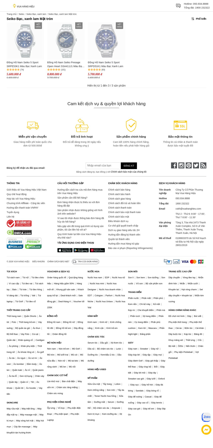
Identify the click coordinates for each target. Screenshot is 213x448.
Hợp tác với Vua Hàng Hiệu (21, 198)
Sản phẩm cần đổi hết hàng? (72, 197)
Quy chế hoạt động (16, 194)
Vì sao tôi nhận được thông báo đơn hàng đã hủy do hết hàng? (80, 220)
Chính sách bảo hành (119, 194)
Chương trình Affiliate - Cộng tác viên (26, 203)
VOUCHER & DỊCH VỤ (58, 271)
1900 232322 (202, 7)
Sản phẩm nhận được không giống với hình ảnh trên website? (80, 212)
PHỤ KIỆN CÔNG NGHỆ (59, 402)
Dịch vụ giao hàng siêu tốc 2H (123, 230)
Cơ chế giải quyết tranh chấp (123, 225)
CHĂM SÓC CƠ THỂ (57, 375)
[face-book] (174, 165)
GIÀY (130, 342)
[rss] (203, 165)
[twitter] (196, 165)
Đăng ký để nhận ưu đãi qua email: (26, 168)
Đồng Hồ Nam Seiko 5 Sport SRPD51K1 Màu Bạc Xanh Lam (105, 64)
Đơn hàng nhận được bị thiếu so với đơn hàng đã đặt (78, 204)
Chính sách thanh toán (120, 207)
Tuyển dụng (13, 212)
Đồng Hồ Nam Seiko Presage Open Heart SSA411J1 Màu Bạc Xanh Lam (65, 64)
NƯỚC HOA (93, 271)
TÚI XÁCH (12, 271)
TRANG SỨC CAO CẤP (180, 271)
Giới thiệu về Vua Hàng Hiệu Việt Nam (26, 189)
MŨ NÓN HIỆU (54, 342)
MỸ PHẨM (92, 378)
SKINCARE (12, 402)
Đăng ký (129, 165)
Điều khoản (38, 261)
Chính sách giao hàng (119, 198)
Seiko (21, 14)
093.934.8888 (200, 3)
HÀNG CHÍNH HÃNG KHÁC (182, 310)
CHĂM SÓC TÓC (96, 337)
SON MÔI (132, 271)
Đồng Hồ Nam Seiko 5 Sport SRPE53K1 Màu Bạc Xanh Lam (24, 64)
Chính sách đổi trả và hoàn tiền (124, 203)
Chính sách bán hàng (119, 189)
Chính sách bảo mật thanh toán (124, 212)
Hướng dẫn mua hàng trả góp (123, 243)
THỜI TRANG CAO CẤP (18, 310)
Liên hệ (10, 216)
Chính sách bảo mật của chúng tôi (128, 171)
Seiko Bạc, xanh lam (36, 14)
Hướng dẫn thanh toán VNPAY (22, 207)
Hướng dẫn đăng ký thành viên (124, 234)
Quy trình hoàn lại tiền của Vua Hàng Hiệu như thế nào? (79, 236)
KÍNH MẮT (93, 316)
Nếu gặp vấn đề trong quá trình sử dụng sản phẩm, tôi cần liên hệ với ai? (80, 228)
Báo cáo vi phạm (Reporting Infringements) (130, 248)
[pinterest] (189, 165)
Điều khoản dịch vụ (118, 221)
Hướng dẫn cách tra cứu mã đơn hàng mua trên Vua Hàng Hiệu (79, 191)
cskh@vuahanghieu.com (188, 208)
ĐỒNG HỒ (52, 316)
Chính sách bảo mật (118, 216)
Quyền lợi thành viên (119, 239)
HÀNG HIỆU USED (97, 369)
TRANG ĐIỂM (135, 292)
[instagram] (181, 165)
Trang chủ (11, 14)
